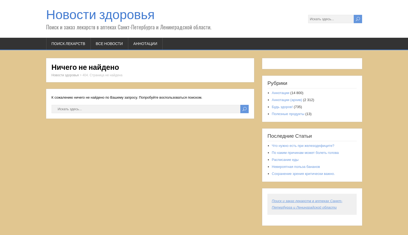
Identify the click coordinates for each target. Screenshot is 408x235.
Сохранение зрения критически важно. (303, 174)
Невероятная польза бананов (296, 167)
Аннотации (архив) (287, 100)
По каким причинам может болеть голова (305, 153)
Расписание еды (285, 160)
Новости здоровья (100, 14)
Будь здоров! (282, 107)
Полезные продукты (288, 114)
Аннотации (145, 43)
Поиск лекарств (68, 43)
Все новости (109, 43)
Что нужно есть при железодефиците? (303, 146)
